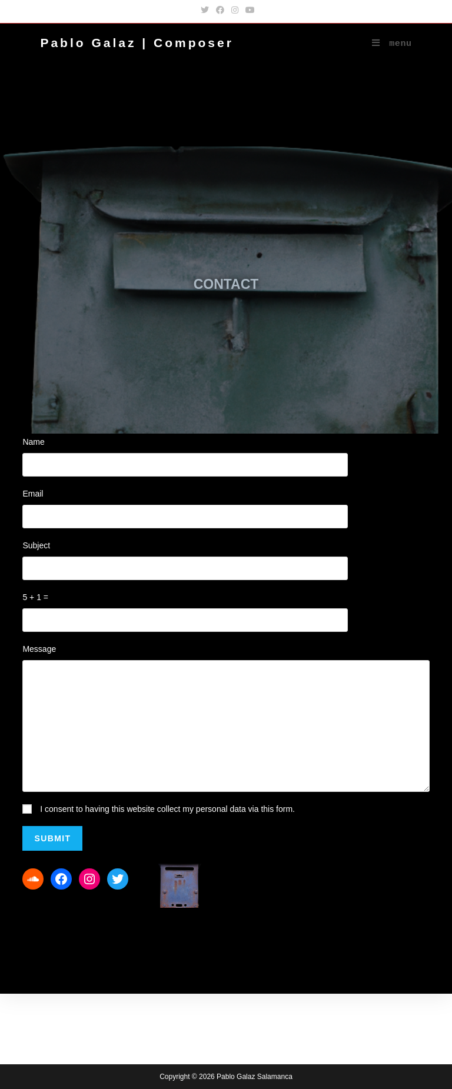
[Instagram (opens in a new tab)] (235, 10)
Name (33, 442)
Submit (52, 838)
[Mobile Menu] (392, 44)
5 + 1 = (35, 597)
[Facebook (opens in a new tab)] (220, 10)
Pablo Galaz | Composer (136, 42)
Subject (36, 545)
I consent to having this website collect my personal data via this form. (167, 809)
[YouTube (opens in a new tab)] (248, 10)
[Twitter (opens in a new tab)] (204, 10)
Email (32, 493)
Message (39, 649)
